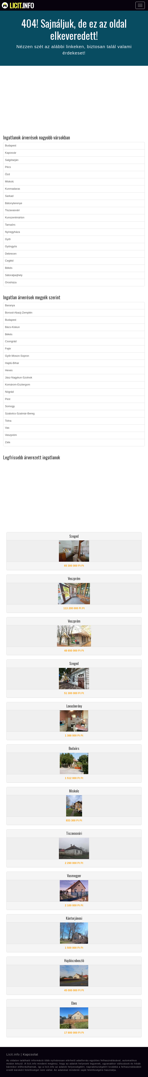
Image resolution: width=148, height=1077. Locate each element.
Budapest (10, 145)
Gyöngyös (11, 246)
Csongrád (11, 341)
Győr (8, 239)
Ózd (7, 174)
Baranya (10, 305)
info (22, 5)
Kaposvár (10, 152)
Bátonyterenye (13, 203)
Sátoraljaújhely (14, 275)
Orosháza (11, 282)
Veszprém (11, 435)
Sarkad (9, 196)
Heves (9, 370)
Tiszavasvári (12, 210)
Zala (7, 442)
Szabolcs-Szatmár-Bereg (20, 413)
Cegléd (9, 260)
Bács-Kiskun (12, 327)
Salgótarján (11, 160)
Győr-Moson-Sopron (17, 355)
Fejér (8, 348)
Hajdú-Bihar (12, 363)
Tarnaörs (10, 224)
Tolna (8, 420)
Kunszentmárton (14, 217)
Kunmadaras (12, 188)
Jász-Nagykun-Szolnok (18, 377)
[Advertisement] (74, 101)
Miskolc (9, 181)
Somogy (10, 406)
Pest (7, 399)
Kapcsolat (30, 1054)
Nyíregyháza (12, 232)
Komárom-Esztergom (17, 384)
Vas (7, 427)
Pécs (8, 167)
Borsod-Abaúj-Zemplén (19, 312)
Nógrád (9, 391)
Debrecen (11, 253)
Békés (9, 267)
